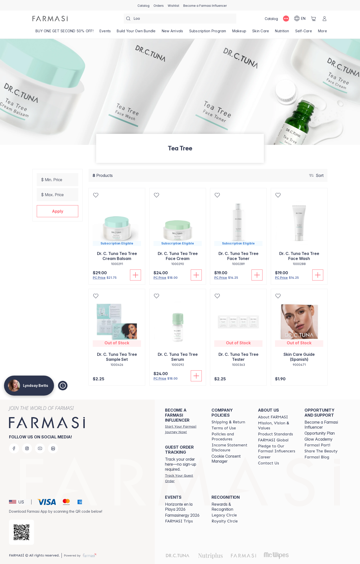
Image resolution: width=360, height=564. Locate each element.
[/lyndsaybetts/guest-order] (183, 478)
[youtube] (40, 448)
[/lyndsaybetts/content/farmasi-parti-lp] (317, 445)
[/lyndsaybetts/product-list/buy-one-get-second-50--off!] (64, 33)
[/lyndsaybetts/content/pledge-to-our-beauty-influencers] (277, 449)
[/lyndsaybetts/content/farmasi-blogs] (316, 457)
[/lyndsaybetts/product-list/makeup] (239, 33)
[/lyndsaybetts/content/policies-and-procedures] (230, 437)
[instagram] (27, 448)
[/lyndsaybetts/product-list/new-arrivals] (172, 33)
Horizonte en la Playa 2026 (178, 507)
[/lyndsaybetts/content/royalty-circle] (225, 521)
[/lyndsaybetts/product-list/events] (105, 33)
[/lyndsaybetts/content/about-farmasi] (273, 417)
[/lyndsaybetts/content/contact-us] (268, 463)
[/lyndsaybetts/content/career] (264, 457)
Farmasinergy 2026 (182, 515)
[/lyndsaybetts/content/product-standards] (275, 434)
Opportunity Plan (319, 433)
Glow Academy (318, 439)
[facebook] (14, 448)
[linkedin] (53, 448)
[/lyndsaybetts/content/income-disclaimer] (230, 448)
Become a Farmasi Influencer (321, 425)
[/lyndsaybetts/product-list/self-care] (303, 33)
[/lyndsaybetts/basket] (313, 19)
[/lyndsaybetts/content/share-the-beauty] (321, 451)
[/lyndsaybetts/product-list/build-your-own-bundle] (136, 33)
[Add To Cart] (135, 274)
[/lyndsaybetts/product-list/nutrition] (282, 33)
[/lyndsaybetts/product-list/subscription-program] (207, 33)
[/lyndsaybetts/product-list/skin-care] (260, 33)
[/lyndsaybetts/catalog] (144, 5)
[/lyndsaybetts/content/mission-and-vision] (277, 426)
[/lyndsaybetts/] (50, 18)
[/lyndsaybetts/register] (159, 5)
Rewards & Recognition (222, 507)
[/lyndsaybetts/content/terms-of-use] (224, 428)
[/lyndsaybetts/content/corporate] (273, 440)
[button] (57, 211)
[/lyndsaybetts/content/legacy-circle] (224, 515)
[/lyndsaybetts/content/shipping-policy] (228, 422)
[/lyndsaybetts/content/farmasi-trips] (179, 521)
